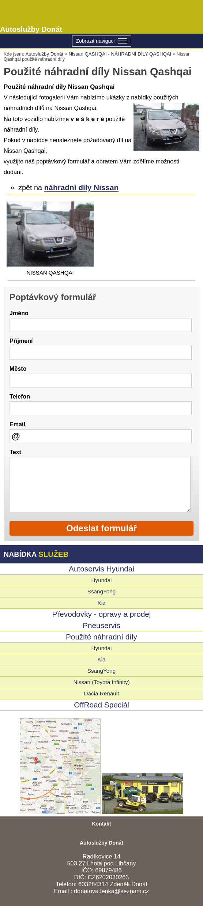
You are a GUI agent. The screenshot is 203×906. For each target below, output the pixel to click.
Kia (101, 603)
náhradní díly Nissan (81, 187)
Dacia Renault (101, 693)
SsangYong (101, 591)
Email (17, 424)
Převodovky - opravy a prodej (101, 614)
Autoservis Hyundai (101, 569)
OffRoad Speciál (101, 705)
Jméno (19, 313)
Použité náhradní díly (101, 637)
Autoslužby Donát (101, 17)
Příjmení (21, 340)
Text (15, 452)
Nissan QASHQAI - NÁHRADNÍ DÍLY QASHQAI (119, 54)
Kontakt (101, 824)
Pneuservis (101, 625)
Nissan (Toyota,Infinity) (101, 682)
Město (18, 368)
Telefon (20, 396)
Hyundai (101, 580)
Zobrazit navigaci (101, 41)
